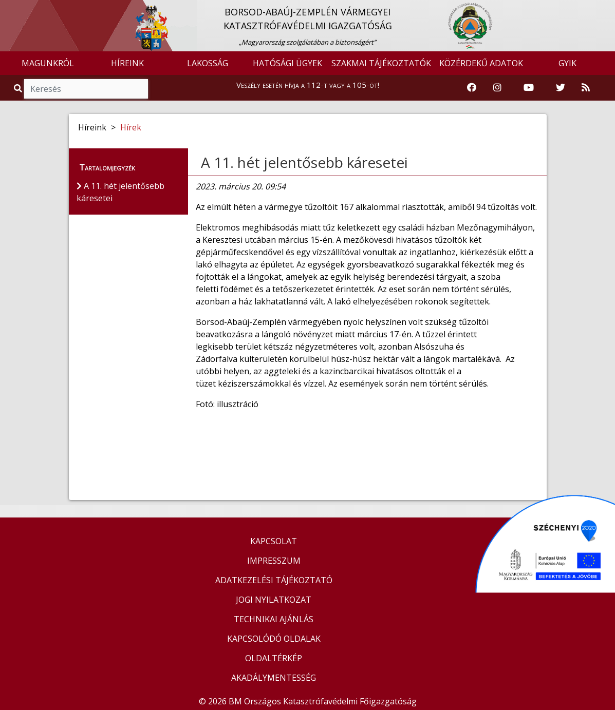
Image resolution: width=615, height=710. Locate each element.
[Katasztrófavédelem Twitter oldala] (560, 87)
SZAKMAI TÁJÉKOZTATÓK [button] (381, 63)
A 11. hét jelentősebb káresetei (304, 162)
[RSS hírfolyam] (586, 87)
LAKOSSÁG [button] (207, 63)
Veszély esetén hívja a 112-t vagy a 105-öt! (307, 85)
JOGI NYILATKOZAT (273, 599)
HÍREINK (127, 63)
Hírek (130, 127)
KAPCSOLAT (273, 541)
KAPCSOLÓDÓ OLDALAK (274, 638)
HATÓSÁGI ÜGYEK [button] (287, 63)
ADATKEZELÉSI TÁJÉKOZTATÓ (273, 580)
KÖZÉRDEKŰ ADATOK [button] (481, 63)
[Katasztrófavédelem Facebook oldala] (471, 87)
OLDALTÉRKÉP (273, 658)
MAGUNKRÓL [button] (48, 63)
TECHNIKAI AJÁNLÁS (273, 619)
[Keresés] (86, 89)
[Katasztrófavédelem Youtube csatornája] (529, 87)
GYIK (567, 63)
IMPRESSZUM (274, 560)
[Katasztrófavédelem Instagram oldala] (497, 87)
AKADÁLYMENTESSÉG (273, 677)
